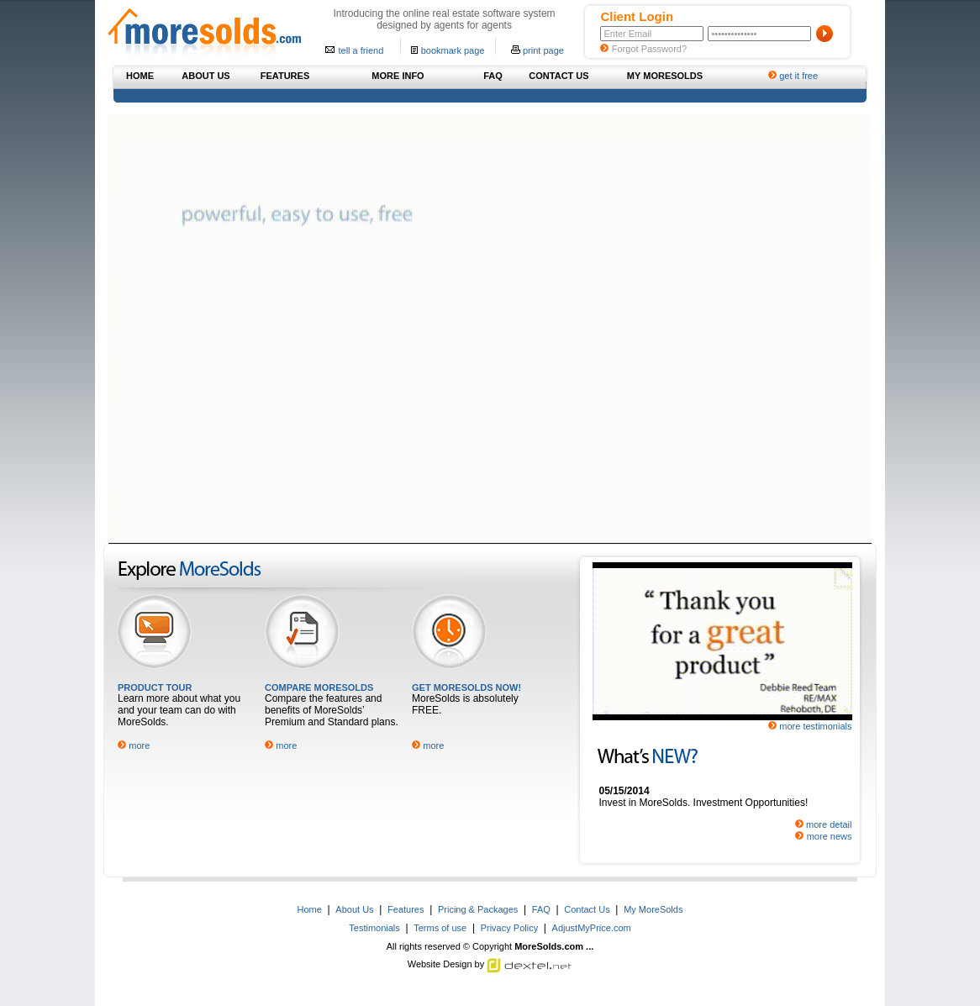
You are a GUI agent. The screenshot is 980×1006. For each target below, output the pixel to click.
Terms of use (440, 928)
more (139, 745)
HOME (140, 76)
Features (405, 909)
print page (543, 50)
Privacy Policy (509, 928)
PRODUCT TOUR (155, 687)
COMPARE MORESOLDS (319, 687)
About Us (354, 909)
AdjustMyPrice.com (591, 928)
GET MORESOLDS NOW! (466, 687)
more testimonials (815, 726)
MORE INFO (397, 76)
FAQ (493, 76)
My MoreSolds (653, 909)
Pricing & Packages (478, 909)
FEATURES (285, 76)
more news (829, 836)
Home (310, 909)
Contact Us (586, 909)
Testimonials (374, 928)
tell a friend (360, 50)
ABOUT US (205, 76)
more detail (828, 824)
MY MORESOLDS (665, 76)
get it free (798, 76)
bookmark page (453, 50)
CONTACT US (558, 76)
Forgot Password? (649, 49)
